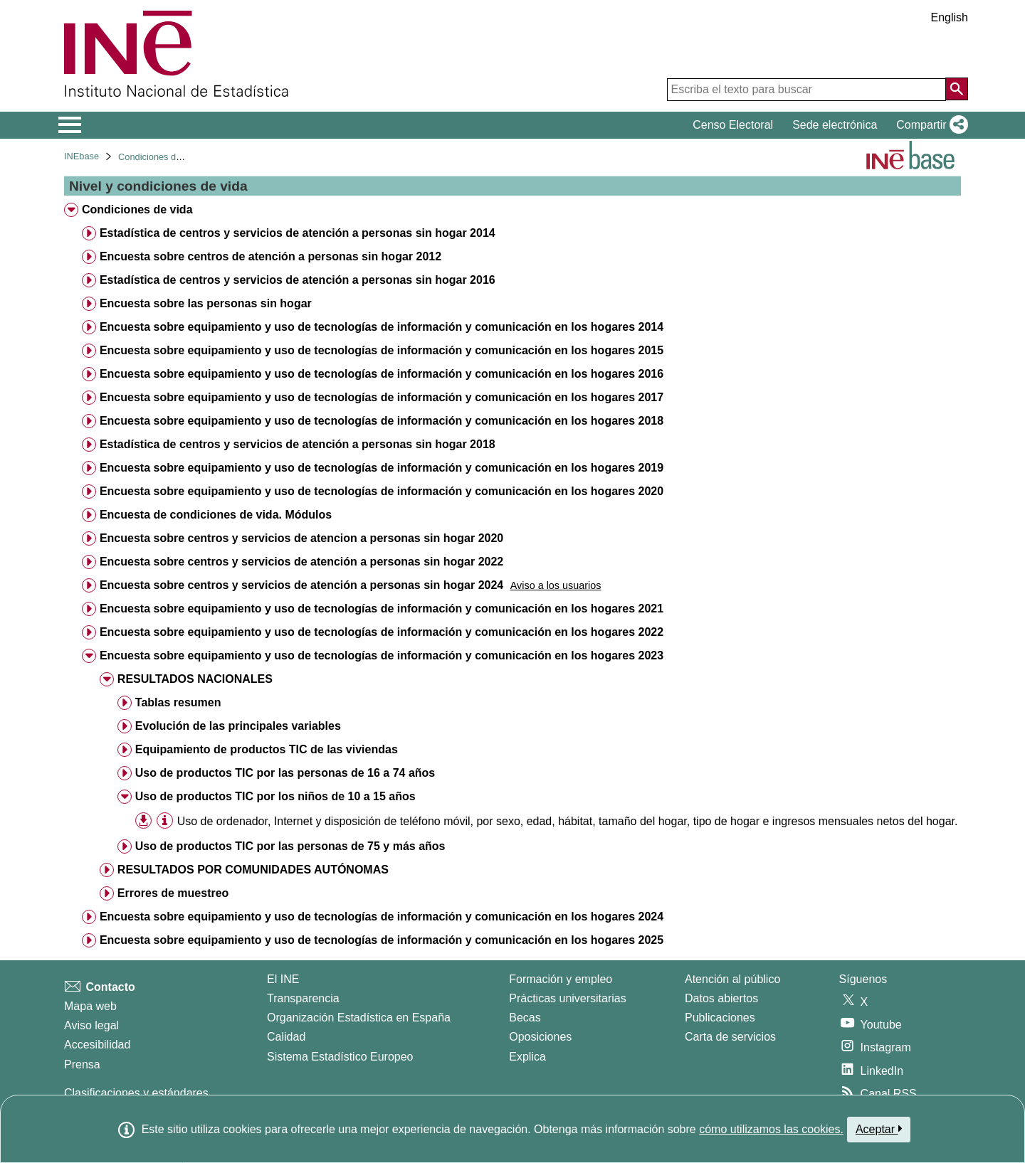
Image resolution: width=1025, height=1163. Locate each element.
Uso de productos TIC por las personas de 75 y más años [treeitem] (290, 846)
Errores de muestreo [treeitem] (173, 893)
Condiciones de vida (159, 157)
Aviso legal (91, 1025)
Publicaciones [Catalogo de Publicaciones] (720, 1017)
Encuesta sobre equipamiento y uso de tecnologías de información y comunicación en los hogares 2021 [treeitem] (381, 608)
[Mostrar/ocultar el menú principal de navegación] (70, 125)
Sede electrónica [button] (834, 125)
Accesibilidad (97, 1045)
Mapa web (90, 1006)
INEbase (81, 156)
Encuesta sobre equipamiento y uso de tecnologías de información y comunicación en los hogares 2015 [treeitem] (381, 350)
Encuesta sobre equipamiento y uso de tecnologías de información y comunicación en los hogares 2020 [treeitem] (381, 491)
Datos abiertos (721, 998)
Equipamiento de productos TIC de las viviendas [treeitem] (266, 749)
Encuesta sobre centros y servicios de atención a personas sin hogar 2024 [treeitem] (301, 585)
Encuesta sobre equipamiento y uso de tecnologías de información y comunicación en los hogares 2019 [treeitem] (381, 468)
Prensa (82, 1064)
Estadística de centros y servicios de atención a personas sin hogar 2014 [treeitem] (297, 233)
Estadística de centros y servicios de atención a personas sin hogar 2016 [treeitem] (297, 280)
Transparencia (303, 998)
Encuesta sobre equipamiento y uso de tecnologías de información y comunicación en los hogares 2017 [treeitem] (381, 397)
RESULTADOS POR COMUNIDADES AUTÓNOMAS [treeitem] (253, 870)
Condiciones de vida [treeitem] (137, 209)
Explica (527, 1057)
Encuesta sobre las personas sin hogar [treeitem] (206, 303)
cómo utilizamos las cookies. (771, 1129)
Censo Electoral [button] (733, 125)
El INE (283, 979)
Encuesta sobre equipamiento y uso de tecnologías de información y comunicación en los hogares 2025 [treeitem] (381, 940)
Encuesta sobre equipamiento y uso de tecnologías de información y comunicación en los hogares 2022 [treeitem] (381, 632)
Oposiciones (540, 1037)
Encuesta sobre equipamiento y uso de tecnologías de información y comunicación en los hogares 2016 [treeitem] (381, 374)
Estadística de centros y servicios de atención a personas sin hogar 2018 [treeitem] (297, 444)
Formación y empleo (560, 979)
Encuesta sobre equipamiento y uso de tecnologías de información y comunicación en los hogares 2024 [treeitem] (381, 916)
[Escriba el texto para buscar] (806, 89)
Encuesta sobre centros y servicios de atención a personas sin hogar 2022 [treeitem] (301, 562)
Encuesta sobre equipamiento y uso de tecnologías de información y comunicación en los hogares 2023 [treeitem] (381, 655)
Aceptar (879, 1128)
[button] (929, 125)
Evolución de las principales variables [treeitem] (238, 726)
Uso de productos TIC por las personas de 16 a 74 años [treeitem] (285, 773)
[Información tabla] (165, 820)
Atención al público (732, 979)
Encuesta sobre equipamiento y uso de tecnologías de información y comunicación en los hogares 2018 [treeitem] (381, 421)
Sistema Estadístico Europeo (340, 1057)
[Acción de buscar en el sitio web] (956, 89)
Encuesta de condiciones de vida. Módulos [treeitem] (216, 515)
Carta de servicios (730, 1037)
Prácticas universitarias (567, 998)
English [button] (949, 17)
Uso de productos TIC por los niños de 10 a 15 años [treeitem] (275, 796)
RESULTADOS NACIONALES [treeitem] (195, 679)
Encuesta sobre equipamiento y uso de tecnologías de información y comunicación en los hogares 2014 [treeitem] (381, 327)
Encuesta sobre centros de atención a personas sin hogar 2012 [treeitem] (270, 256)
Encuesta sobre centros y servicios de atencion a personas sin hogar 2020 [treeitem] (301, 538)
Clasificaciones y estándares (136, 1093)
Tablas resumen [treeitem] (178, 702)
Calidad (286, 1037)
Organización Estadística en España (359, 1017)
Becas (524, 1017)
